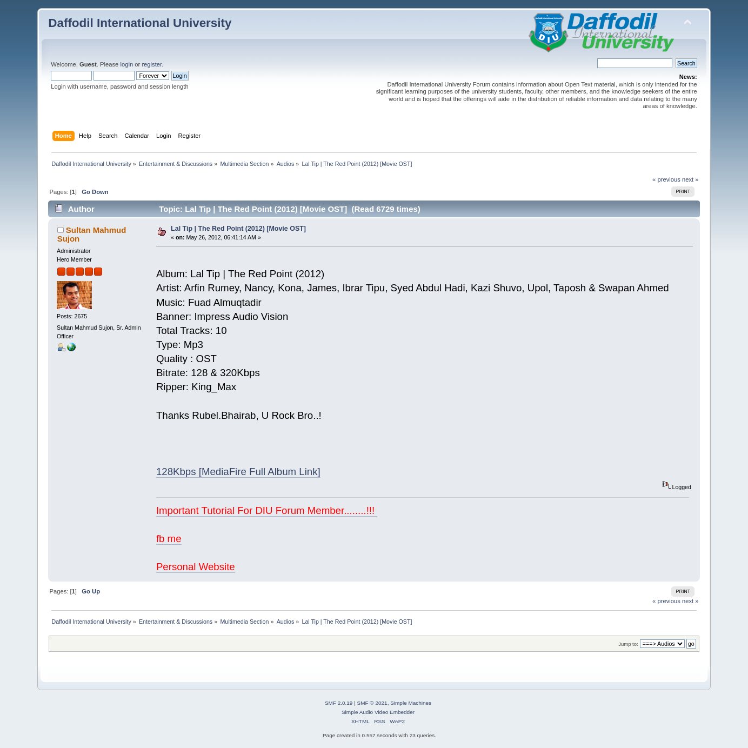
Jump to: (628, 644)
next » (690, 179)
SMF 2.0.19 (339, 703)
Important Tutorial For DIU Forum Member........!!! (267, 510)
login (126, 64)
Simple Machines (410, 703)
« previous (666, 179)
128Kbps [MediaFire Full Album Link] (238, 471)
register (152, 64)
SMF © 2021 (372, 703)
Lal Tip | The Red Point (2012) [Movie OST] (238, 228)
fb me (169, 538)
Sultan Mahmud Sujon (91, 234)
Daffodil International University (139, 23)
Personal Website (195, 566)
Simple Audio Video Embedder (378, 712)
